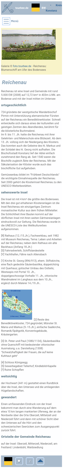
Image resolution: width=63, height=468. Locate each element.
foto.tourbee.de (22, 66)
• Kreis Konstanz (54, 8)
